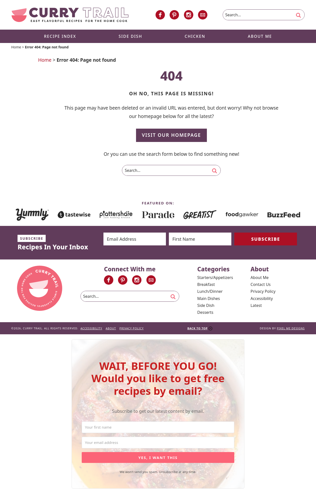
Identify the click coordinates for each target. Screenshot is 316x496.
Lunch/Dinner (210, 291)
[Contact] (202, 15)
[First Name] (200, 239)
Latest (256, 305)
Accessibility (262, 298)
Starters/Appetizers (215, 277)
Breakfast (206, 284)
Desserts (205, 312)
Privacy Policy (263, 291)
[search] (298, 15)
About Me (260, 277)
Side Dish (205, 305)
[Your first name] (158, 427)
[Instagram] (188, 15)
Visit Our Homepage (171, 135)
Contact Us (261, 284)
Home (16, 47)
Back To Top (197, 328)
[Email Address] (134, 239)
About (111, 328)
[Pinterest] (174, 15)
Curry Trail (70, 15)
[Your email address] (158, 442)
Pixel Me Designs (291, 328)
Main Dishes (208, 298)
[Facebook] (160, 15)
